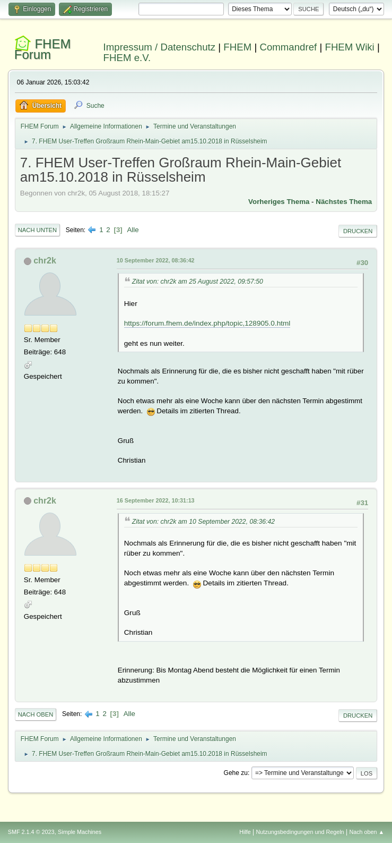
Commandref (288, 47)
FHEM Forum (42, 49)
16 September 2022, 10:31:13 (156, 500)
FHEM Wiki (349, 47)
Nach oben (36, 714)
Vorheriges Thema (278, 202)
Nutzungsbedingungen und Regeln (300, 832)
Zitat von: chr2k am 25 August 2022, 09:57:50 (197, 281)
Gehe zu (236, 773)
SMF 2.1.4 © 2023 (31, 832)
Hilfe (245, 832)
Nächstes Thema (344, 202)
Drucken (357, 231)
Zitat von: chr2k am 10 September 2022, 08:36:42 (203, 521)
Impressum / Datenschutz (159, 47)
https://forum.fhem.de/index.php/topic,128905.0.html (207, 323)
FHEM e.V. (127, 57)
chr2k (44, 260)
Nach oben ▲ (366, 832)
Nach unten (37, 230)
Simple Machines (79, 832)
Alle (132, 230)
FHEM (237, 47)
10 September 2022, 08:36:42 (156, 260)
